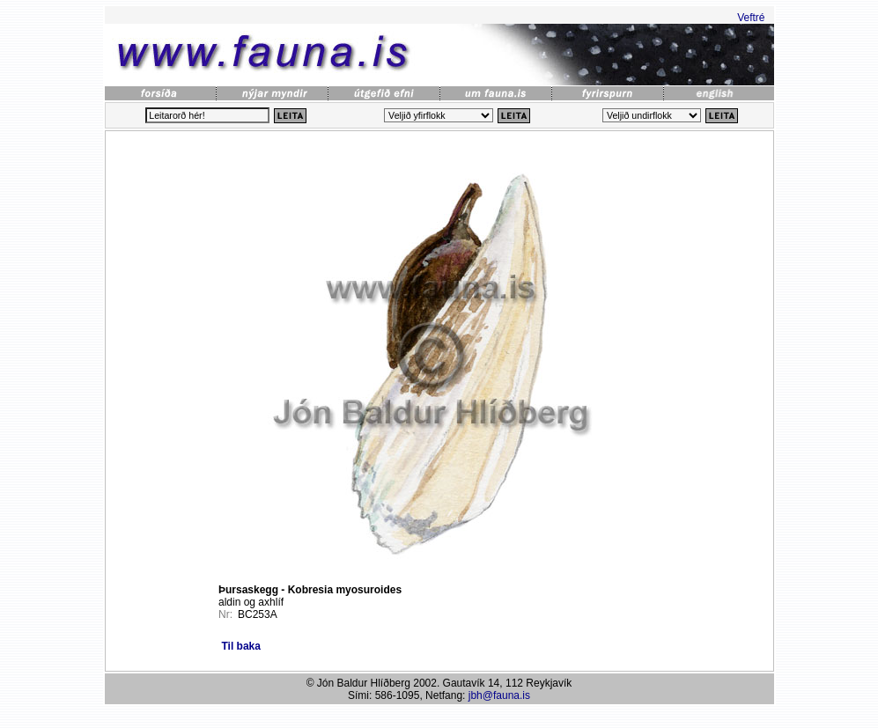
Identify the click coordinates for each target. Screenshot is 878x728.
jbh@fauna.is (499, 695)
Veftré (750, 17)
